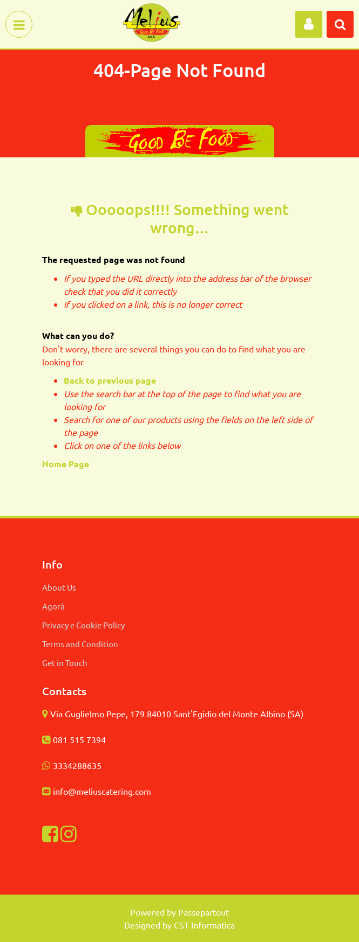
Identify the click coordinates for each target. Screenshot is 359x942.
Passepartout (203, 911)
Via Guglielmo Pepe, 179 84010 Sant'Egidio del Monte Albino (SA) (176, 713)
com (143, 791)
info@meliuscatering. (94, 791)
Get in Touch (64, 662)
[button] (308, 24)
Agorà (53, 606)
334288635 (79, 765)
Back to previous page (110, 380)
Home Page (66, 463)
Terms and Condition (80, 644)
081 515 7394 (79, 739)
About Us (59, 587)
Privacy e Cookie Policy (83, 625)
